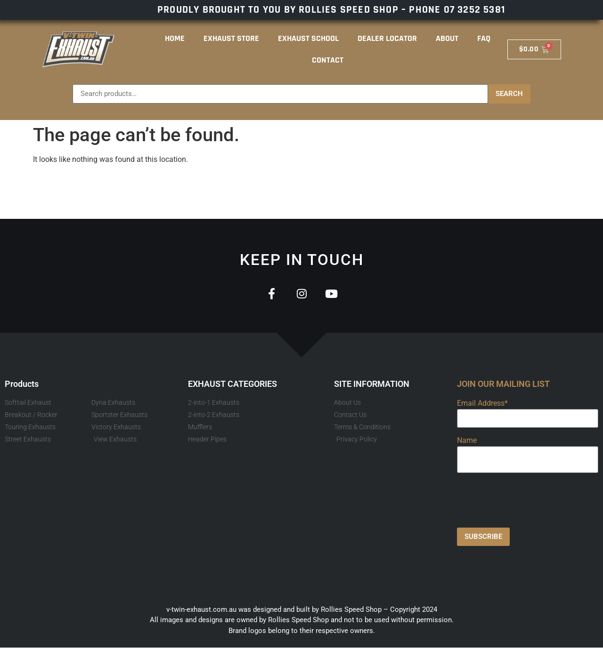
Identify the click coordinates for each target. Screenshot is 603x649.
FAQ (483, 38)
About (447, 38)
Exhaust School (308, 38)
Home (175, 38)
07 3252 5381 (474, 9)
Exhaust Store (231, 38)
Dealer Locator (387, 38)
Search (509, 93)
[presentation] (528, 499)
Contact (327, 60)
